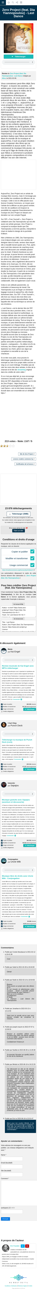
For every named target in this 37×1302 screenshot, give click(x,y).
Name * (3, 1155)
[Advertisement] (18, 174)
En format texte (18, 619)
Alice (4, 78)
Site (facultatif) (6, 1170)
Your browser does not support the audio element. (18, 62)
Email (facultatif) (6, 1163)
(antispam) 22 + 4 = (8, 1208)
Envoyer (5, 1219)
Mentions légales (22, 1285)
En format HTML (18, 604)
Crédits (30, 1285)
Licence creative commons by (24, 459)
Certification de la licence (25, 464)
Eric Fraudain (14, 1246)
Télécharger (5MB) (18, 514)
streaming (21, 370)
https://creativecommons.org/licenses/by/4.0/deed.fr (18, 570)
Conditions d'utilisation (11, 1285)
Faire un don (18, 530)
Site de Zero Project (27, 454)
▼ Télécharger (18, 56)
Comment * (5, 1178)
